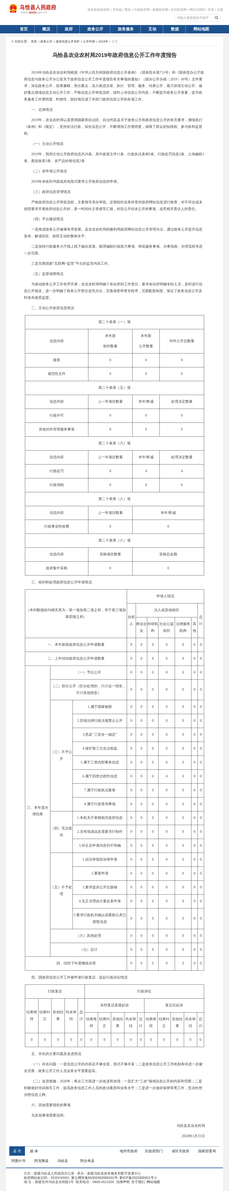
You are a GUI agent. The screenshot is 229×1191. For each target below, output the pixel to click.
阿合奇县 (87, 1161)
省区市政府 (180, 1151)
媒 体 (34, 1151)
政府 (69, 29)
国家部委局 (207, 1151)
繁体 (128, 9)
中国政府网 (142, 9)
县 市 (17, 1151)
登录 (211, 9)
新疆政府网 (160, 9)
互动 (152, 29)
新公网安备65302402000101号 (94, 1178)
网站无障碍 (197, 9)
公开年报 (89, 41)
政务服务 (126, 29)
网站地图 (201, 29)
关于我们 (137, 1182)
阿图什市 (18, 1161)
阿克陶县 (41, 1161)
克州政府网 (179, 9)
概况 (46, 29)
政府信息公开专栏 (68, 41)
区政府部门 (154, 1151)
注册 (220, 9)
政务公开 (95, 29)
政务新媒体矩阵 (99, 9)
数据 (175, 29)
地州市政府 (128, 1151)
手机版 (117, 9)
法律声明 (122, 1182)
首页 (24, 29)
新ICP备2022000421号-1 (138, 1178)
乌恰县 (62, 1161)
